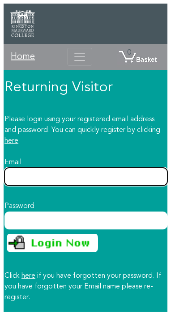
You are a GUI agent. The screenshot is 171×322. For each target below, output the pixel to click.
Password (19, 206)
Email (12, 162)
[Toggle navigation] (79, 57)
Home (23, 56)
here (11, 140)
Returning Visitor (58, 87)
